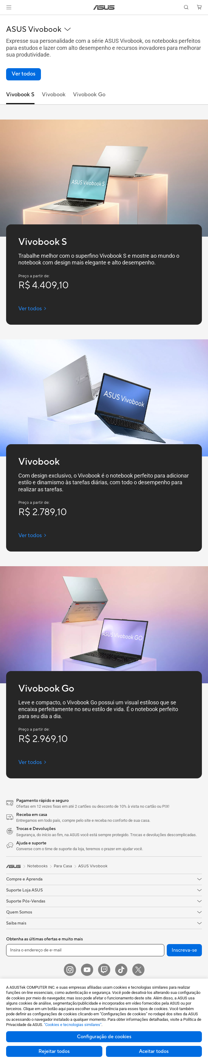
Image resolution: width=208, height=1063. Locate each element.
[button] (9, 7)
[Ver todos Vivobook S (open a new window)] (32, 308)
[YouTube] (87, 970)
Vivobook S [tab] (20, 94)
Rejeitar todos (54, 1051)
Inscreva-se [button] (184, 950)
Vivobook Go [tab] (89, 94)
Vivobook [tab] (54, 94)
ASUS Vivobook (93, 866)
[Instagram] (70, 970)
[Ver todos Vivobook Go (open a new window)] (32, 762)
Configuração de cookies (104, 1037)
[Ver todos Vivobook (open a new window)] (32, 535)
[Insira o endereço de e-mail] (85, 950)
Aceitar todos (154, 1051)
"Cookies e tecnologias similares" (72, 1024)
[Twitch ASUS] (104, 970)
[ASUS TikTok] (121, 970)
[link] (104, 7)
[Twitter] (138, 970)
